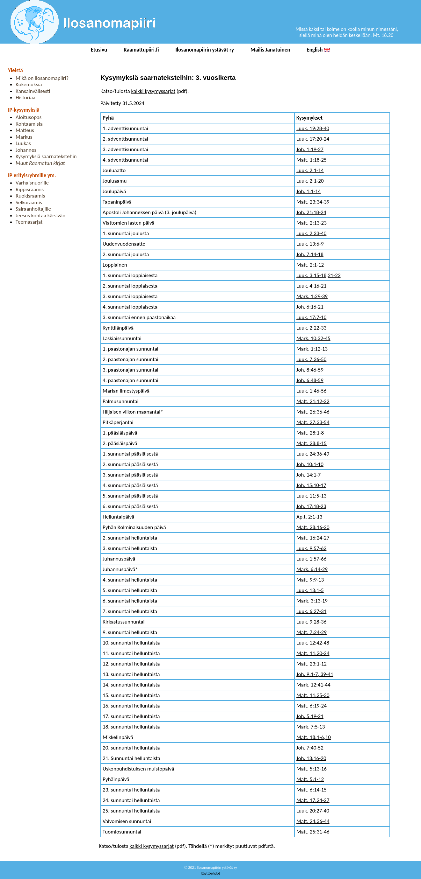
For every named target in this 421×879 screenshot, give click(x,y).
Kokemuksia (29, 84)
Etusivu (99, 49)
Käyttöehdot (210, 873)
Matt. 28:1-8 (310, 432)
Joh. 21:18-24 (311, 212)
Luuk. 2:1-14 (310, 170)
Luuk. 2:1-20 (310, 181)
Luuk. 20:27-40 (312, 810)
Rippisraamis (30, 189)
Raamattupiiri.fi (141, 49)
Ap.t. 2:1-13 (309, 516)
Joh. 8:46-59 (309, 369)
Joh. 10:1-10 (309, 464)
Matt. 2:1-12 (310, 265)
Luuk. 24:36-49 (312, 453)
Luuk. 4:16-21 (311, 286)
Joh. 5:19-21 (309, 716)
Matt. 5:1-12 (310, 779)
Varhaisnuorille (32, 182)
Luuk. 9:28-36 (311, 621)
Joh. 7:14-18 (309, 254)
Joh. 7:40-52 (309, 747)
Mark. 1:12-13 (312, 348)
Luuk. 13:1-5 (310, 590)
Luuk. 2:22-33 (311, 327)
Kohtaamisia (29, 124)
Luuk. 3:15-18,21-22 (318, 275)
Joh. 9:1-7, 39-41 (314, 674)
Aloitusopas (28, 117)
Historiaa (25, 97)
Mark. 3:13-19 (312, 600)
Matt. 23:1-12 (311, 663)
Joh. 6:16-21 (309, 306)
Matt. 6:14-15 (311, 789)
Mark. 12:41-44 (313, 684)
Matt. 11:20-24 (313, 653)
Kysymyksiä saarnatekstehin (46, 156)
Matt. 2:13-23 (311, 223)
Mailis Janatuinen (270, 49)
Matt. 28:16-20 (313, 527)
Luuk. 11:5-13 (311, 495)
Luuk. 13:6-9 (310, 244)
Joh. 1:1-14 (308, 191)
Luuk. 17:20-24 (312, 139)
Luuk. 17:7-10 (311, 317)
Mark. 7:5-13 (310, 726)
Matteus (25, 130)
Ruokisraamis (30, 195)
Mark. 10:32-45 (313, 338)
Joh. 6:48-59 (309, 380)
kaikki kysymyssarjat (153, 91)
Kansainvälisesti (33, 91)
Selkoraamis (29, 202)
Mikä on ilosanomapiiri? (42, 78)
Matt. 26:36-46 (313, 411)
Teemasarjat (29, 222)
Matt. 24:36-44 (313, 821)
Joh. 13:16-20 (311, 758)
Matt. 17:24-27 (313, 800)
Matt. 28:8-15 (311, 443)
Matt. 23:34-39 (313, 202)
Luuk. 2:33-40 (311, 233)
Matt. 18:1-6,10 (313, 737)
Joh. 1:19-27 (309, 149)
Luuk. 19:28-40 (312, 128)
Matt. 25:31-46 (313, 831)
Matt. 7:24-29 (311, 632)
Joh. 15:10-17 (311, 485)
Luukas (23, 143)
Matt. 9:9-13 (310, 579)
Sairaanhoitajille (33, 209)
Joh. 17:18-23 (311, 506)
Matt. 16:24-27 (313, 537)
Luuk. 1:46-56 (311, 390)
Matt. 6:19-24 (311, 705)
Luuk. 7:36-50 (311, 359)
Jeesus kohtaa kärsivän (40, 215)
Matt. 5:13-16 (311, 768)
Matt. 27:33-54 (313, 422)
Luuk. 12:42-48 (312, 642)
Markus (24, 137)
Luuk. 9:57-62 (311, 548)
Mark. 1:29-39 (312, 296)
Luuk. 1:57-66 (311, 558)
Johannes (26, 150)
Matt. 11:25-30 (313, 695)
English (318, 49)
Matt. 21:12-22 (313, 401)
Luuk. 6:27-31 (311, 611)
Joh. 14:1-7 (308, 474)
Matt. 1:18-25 (311, 160)
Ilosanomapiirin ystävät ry (205, 49)
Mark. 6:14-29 (312, 569)
